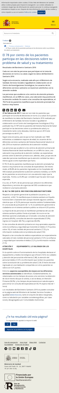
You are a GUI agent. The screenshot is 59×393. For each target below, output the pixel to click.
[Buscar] (53, 33)
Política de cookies (30, 12)
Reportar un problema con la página (19, 329)
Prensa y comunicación (16, 46)
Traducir (7, 41)
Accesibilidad (8, 345)
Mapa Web (33, 342)
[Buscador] (29, 33)
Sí (7, 324)
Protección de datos (22, 345)
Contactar (42, 342)
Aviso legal (23, 342)
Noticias (27, 46)
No (14, 324)
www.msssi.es (15, 295)
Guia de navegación (11, 342)
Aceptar (41, 12)
